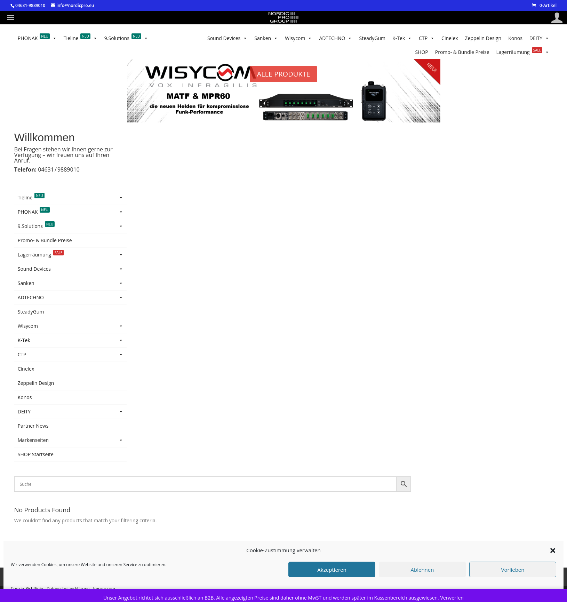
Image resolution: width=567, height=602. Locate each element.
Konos (100, 38)
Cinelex (166, 38)
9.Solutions (80, 52)
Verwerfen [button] (452, 597)
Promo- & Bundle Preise (502, 38)
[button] (552, 550)
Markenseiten (70, 440)
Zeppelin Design (132, 38)
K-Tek (213, 38)
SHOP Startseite (36, 454)
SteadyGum (243, 38)
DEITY (76, 38)
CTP (189, 38)
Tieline (34, 52)
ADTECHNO (279, 38)
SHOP (542, 38)
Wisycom (316, 38)
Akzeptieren (331, 569)
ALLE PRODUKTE (283, 74)
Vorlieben (513, 569)
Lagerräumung (441, 38)
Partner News (33, 425)
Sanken (349, 38)
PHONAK (37, 38)
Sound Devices (388, 38)
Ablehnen (422, 569)
